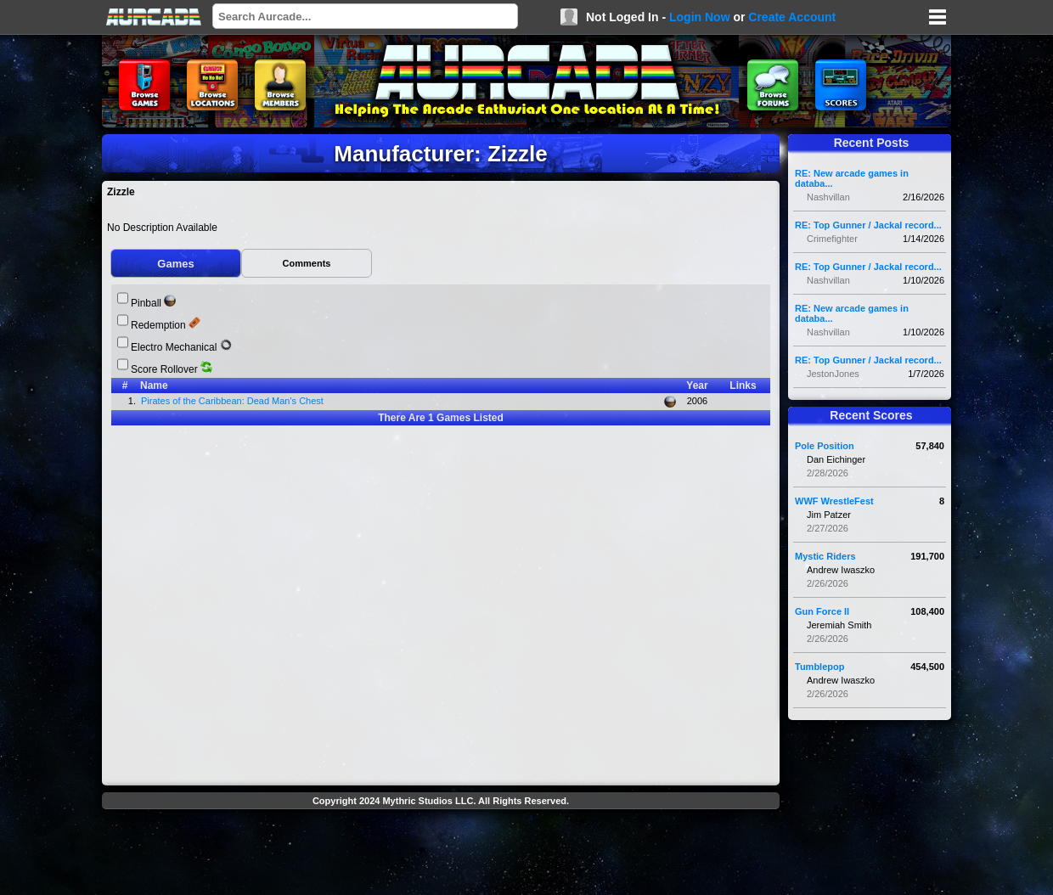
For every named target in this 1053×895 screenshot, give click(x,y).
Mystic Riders (825, 556)
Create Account (792, 17)
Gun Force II (822, 611)
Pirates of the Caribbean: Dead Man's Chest (235, 401)
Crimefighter (832, 239)
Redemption (158, 325)
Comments (307, 263)
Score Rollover (164, 369)
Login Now (699, 17)
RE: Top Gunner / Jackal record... (868, 225)
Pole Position (824, 446)
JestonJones (833, 374)
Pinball (146, 303)
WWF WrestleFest (834, 501)
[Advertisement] (441, 854)
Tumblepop (819, 666)
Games (175, 263)
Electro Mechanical (174, 347)
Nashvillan (828, 197)
